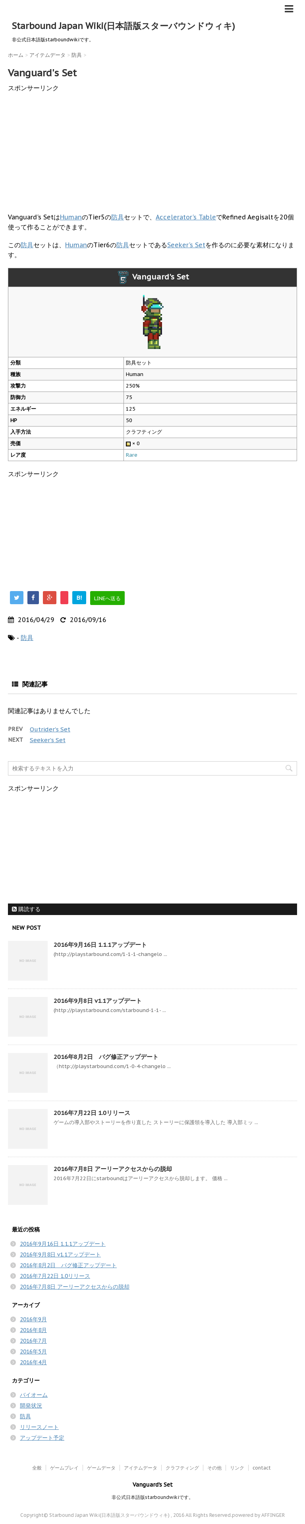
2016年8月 (33, 1330)
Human (71, 217)
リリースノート (39, 1427)
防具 (117, 217)
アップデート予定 (42, 1437)
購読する (26, 909)
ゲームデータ (101, 1468)
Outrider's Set (50, 729)
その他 (214, 1468)
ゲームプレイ (64, 1468)
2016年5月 (33, 1351)
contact (262, 1468)
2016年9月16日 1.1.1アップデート (100, 944)
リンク (237, 1468)
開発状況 (31, 1405)
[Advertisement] (152, 148)
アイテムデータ (140, 1468)
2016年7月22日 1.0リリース (92, 1113)
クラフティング (182, 1468)
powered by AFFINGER (258, 1515)
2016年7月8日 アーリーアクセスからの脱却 (113, 1169)
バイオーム (34, 1394)
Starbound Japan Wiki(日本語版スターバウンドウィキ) (123, 25)
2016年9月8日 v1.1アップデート (98, 1000)
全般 (37, 1468)
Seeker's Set (186, 245)
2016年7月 (33, 1340)
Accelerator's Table (186, 217)
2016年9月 (33, 1319)
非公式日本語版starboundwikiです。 (152, 1497)
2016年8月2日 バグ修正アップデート (106, 1057)
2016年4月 (33, 1362)
